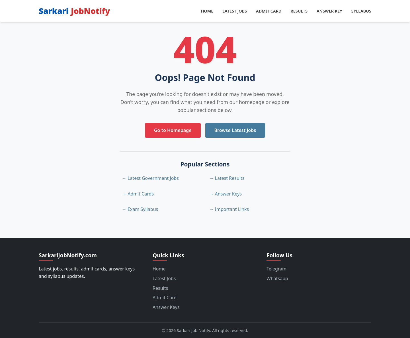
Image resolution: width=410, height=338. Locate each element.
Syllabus (361, 11)
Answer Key (329, 11)
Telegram (276, 269)
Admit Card (268, 11)
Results (299, 11)
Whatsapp (277, 278)
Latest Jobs (234, 11)
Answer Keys (166, 307)
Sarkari (74, 11)
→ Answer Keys (225, 194)
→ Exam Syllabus (140, 209)
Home (207, 11)
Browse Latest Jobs (235, 130)
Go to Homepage (173, 130)
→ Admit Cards (138, 194)
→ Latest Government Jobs (150, 178)
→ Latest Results (226, 178)
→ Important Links (229, 209)
